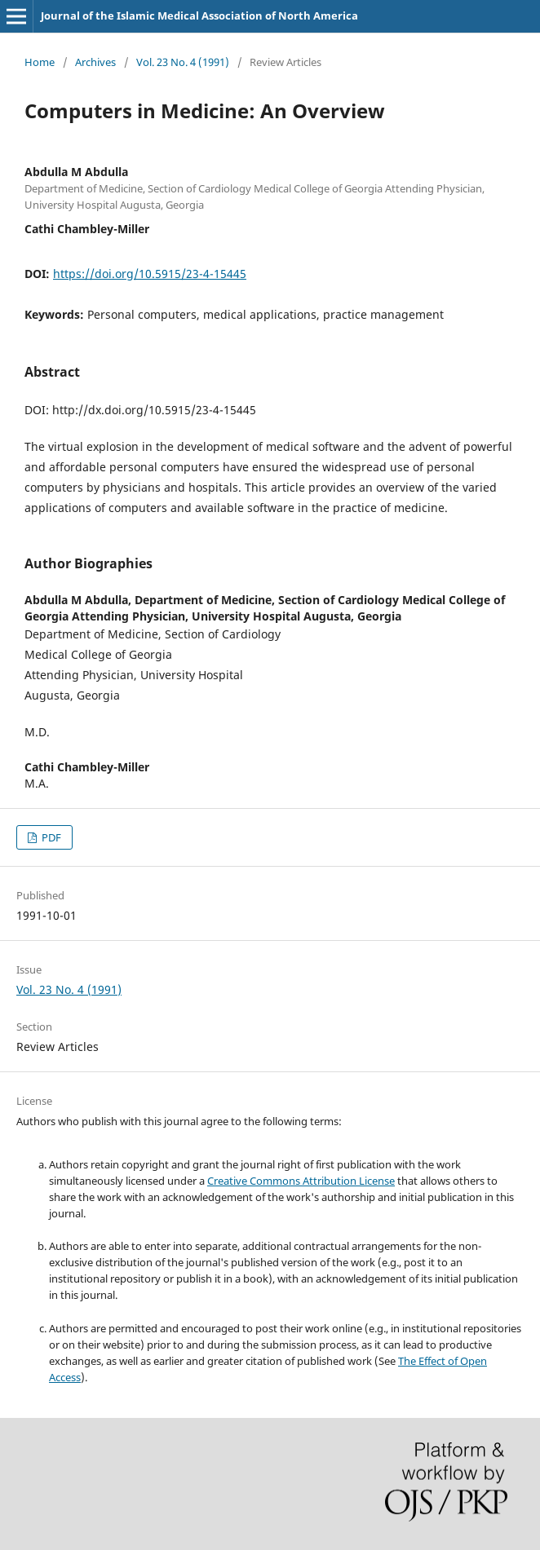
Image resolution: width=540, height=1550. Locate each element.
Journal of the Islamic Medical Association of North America (199, 15)
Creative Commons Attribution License (301, 1180)
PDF (50, 837)
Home (39, 62)
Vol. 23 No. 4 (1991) (182, 62)
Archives (95, 62)
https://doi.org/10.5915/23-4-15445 (149, 273)
